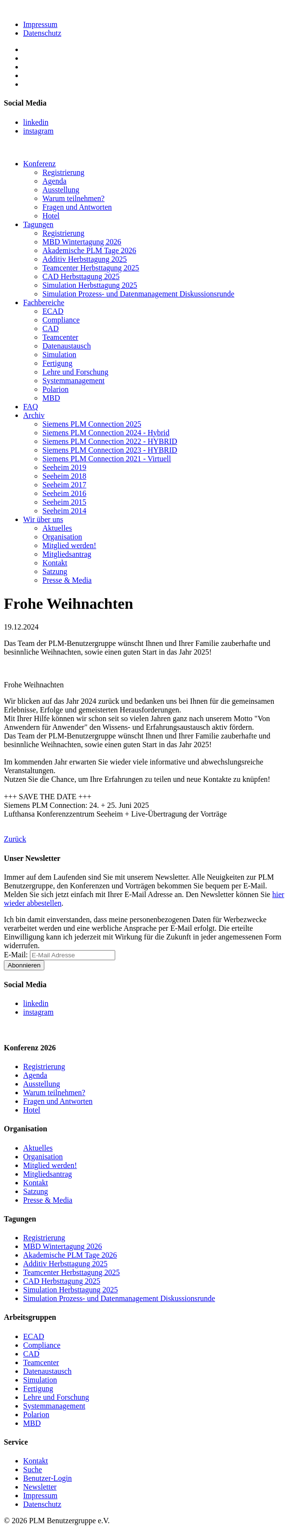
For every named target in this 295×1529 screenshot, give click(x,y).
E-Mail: (17, 955)
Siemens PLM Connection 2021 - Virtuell (106, 459)
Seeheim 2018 (64, 476)
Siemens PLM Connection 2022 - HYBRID (109, 441)
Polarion (55, 389)
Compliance (61, 320)
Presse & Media (67, 580)
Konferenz (39, 164)
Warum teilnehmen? (73, 198)
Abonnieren (24, 965)
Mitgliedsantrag (66, 554)
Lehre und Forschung (75, 372)
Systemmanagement (73, 380)
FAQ (30, 406)
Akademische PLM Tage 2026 (89, 250)
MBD (51, 398)
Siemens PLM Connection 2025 (91, 424)
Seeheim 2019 (64, 467)
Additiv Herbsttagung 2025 (84, 259)
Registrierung (63, 172)
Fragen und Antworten (77, 207)
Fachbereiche (43, 302)
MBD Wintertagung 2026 (81, 242)
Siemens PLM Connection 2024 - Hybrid (106, 433)
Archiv (33, 415)
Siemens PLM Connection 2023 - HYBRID (109, 450)
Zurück (15, 839)
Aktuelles (57, 528)
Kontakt (54, 563)
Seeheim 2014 (64, 511)
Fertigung (57, 363)
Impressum (40, 24)
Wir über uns (43, 519)
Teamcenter (60, 337)
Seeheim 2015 (64, 502)
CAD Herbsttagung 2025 (81, 276)
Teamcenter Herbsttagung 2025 (90, 268)
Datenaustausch (66, 346)
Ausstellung (60, 190)
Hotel (51, 216)
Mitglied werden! (69, 545)
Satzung (54, 571)
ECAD (53, 311)
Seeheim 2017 (64, 485)
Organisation (62, 537)
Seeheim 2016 (64, 493)
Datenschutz (42, 33)
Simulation (59, 354)
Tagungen (38, 224)
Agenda (54, 181)
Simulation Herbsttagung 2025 (89, 285)
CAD (50, 328)
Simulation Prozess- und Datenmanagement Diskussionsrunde (138, 294)
